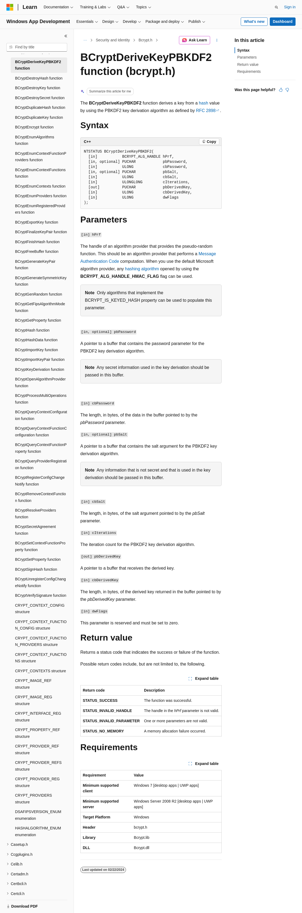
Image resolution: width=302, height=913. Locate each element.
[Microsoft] (9, 7)
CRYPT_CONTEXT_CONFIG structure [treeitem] (39, 608)
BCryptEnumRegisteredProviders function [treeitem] (40, 209)
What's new (254, 21)
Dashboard (282, 21)
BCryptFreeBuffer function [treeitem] (37, 251)
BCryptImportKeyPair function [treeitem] (39, 359)
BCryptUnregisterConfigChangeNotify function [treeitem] (40, 582)
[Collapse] (65, 36)
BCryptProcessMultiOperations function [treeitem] (40, 398)
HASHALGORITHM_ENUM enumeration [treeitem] (38, 831)
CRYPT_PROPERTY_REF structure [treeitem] (37, 733)
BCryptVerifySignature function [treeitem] (40, 595)
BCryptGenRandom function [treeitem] (38, 294)
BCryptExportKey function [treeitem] (36, 222)
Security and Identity (113, 40)
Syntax (243, 50)
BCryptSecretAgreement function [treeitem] (35, 529)
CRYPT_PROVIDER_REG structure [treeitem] (37, 782)
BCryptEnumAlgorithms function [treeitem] (34, 140)
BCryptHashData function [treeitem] (36, 340)
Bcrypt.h (145, 40)
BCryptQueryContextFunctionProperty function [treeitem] (41, 448)
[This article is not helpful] (287, 90)
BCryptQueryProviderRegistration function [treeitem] (41, 464)
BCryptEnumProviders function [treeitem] (40, 196)
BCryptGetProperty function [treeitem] (38, 320)
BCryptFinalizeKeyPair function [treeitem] (41, 232)
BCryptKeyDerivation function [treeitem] (39, 369)
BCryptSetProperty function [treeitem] (38, 559)
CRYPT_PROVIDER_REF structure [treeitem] (37, 749)
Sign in (290, 7)
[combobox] (36, 47)
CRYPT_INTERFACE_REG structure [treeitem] (38, 716)
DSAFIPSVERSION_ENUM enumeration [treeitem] (38, 815)
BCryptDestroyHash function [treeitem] (39, 78)
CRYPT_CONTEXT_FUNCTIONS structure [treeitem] (41, 657)
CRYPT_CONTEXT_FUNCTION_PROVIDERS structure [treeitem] (41, 641)
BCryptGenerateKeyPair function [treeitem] (35, 264)
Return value (247, 64)
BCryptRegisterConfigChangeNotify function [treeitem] (39, 480)
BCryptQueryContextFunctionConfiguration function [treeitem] (41, 431)
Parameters (247, 57)
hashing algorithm (142, 269)
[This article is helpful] (281, 90)
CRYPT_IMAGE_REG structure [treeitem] (33, 700)
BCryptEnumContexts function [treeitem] (40, 186)
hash (203, 103)
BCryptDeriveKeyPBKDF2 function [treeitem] (38, 65)
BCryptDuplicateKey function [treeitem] (39, 117)
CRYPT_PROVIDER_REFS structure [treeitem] (38, 765)
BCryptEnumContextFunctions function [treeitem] (40, 173)
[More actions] (217, 40)
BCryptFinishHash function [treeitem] (37, 242)
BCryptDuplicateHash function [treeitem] (40, 107)
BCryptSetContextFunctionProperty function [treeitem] (40, 546)
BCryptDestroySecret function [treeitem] (39, 98)
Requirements (249, 71)
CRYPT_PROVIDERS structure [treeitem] (33, 798)
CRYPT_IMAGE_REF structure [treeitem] (33, 683)
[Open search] (276, 7)
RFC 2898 (205, 110)
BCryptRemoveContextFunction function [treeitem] (40, 497)
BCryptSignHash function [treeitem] (36, 569)
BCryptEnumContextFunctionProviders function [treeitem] (40, 156)
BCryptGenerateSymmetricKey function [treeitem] (40, 281)
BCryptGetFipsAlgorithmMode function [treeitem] (40, 307)
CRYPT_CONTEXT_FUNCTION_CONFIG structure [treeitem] (41, 625)
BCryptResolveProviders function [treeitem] (35, 513)
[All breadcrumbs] (85, 40)
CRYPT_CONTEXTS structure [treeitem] (40, 671)
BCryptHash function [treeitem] (32, 330)
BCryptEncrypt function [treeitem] (34, 127)
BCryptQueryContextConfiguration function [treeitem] (41, 415)
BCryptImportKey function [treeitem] (36, 350)
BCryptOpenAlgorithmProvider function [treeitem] (40, 382)
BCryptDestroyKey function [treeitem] (37, 88)
